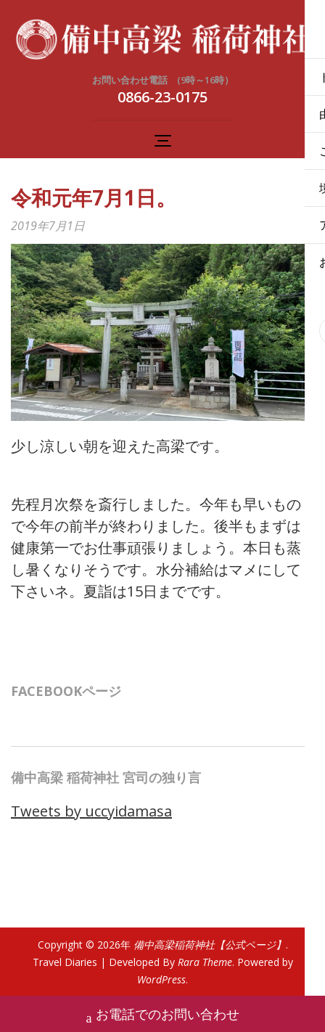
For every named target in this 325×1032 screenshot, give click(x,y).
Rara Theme (205, 962)
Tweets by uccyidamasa (91, 811)
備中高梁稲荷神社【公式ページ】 (209, 944)
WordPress (161, 979)
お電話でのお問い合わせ (162, 1015)
